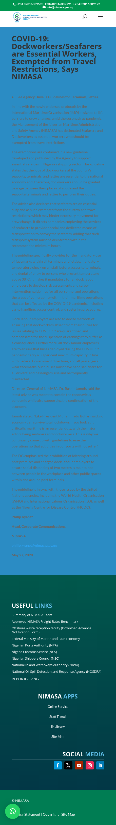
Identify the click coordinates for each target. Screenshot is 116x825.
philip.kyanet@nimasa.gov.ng (34, 545)
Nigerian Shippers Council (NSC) (35, 658)
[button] (12, 811)
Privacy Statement (26, 814)
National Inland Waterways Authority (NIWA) (45, 665)
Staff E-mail (57, 717)
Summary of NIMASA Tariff (32, 615)
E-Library (58, 726)
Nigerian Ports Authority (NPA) (35, 645)
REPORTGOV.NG (25, 679)
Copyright (51, 814)
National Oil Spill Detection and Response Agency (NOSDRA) (56, 671)
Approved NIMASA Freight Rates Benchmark (45, 621)
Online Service (58, 707)
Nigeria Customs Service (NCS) (34, 651)
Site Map (57, 737)
